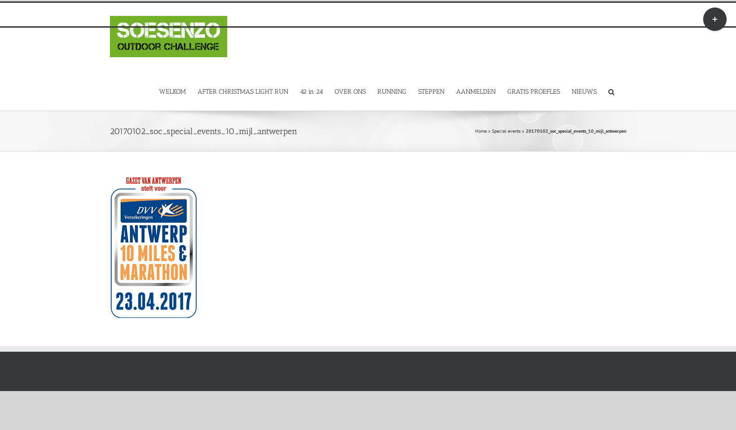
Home (481, 131)
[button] (611, 91)
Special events (506, 131)
